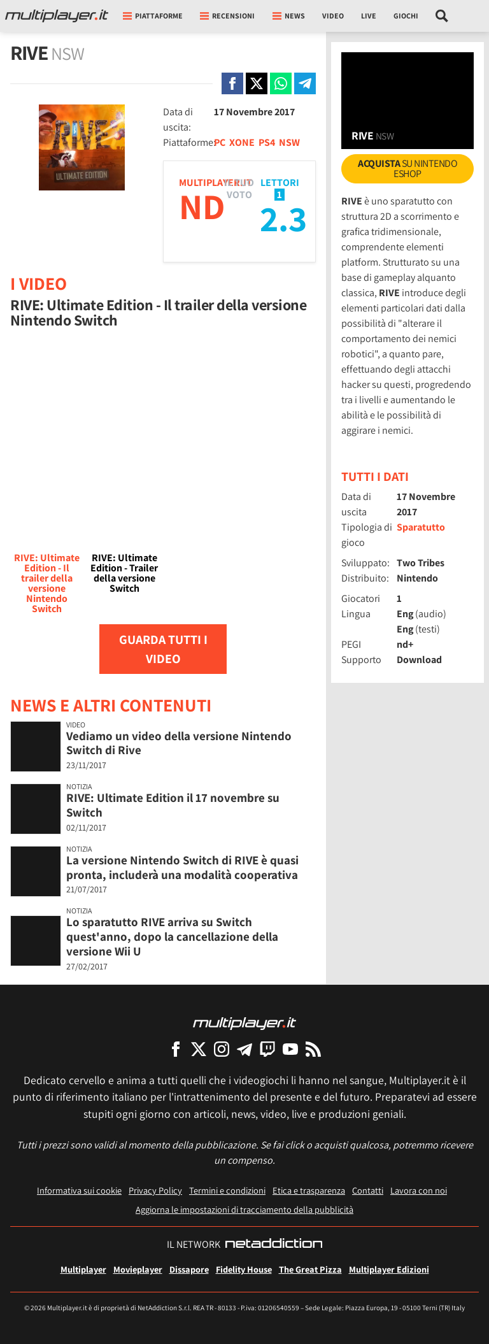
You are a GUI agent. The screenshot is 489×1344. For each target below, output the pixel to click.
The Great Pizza (310, 1269)
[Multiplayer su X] (198, 1049)
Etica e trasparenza (309, 1190)
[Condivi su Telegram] (305, 83)
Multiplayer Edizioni (389, 1269)
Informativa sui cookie (79, 1190)
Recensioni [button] (227, 15)
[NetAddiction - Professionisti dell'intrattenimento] (273, 1244)
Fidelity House (244, 1269)
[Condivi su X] (256, 83)
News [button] (289, 15)
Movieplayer (137, 1269)
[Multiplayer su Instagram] (221, 1049)
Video (333, 15)
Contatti (367, 1190)
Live (368, 15)
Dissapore (189, 1269)
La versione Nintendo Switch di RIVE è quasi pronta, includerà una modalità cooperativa (182, 867)
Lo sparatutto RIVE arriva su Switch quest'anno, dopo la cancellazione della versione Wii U (172, 936)
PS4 (267, 142)
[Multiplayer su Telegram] (244, 1049)
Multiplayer (83, 1269)
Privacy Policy (155, 1190)
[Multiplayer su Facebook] (175, 1049)
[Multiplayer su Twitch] (267, 1049)
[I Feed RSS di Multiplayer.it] (313, 1049)
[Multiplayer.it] (56, 16)
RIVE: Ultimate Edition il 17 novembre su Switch (173, 805)
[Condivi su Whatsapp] (281, 83)
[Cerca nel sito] (442, 16)
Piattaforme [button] (153, 15)
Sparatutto (421, 527)
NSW (289, 142)
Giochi (405, 15)
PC (219, 142)
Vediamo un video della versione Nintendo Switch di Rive (179, 743)
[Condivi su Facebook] (232, 83)
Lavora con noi (418, 1190)
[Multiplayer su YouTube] (290, 1049)
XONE (242, 142)
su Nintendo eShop (407, 168)
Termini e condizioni (227, 1190)
